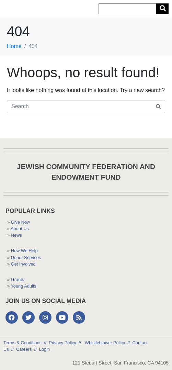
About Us (20, 228)
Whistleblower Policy (104, 342)
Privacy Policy (62, 342)
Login (44, 349)
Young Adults (23, 286)
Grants (17, 279)
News (16, 235)
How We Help (24, 250)
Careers (24, 349)
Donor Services (26, 257)
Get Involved (23, 264)
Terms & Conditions (22, 342)
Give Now (20, 222)
